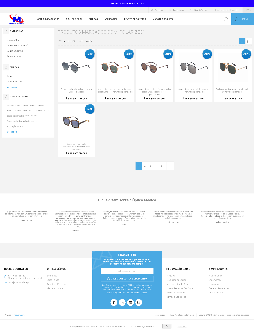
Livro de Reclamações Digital (179, 288)
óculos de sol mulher (15, 116)
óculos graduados (14, 121)
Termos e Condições (176, 297)
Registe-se (159, 10)
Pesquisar (171, 276)
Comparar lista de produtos (228, 10)
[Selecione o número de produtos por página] (62, 41)
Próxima (170, 166)
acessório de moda (14, 105)
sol (32, 121)
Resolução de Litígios (176, 280)
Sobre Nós (52, 276)
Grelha (242, 41)
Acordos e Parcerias (57, 284)
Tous (9, 76)
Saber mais (182, 327)
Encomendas (215, 280)
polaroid (26, 121)
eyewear (41, 105)
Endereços (214, 284)
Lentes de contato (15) (17, 45)
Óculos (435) (13, 40)
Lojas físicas (53, 280)
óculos (31, 110)
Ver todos (12, 87)
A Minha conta (215, 276)
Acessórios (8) (14, 56)
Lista (249, 41)
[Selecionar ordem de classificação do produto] (94, 41)
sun (37, 121)
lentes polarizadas (14, 110)
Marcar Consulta (55, 288)
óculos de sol (42, 110)
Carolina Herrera (14, 81)
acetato (25, 105)
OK (167, 326)
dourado (33, 105)
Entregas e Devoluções (177, 284)
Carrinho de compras (219, 288)
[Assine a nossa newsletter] (127, 271)
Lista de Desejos (216, 292)
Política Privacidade (175, 292)
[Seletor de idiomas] (248, 10)
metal (25, 110)
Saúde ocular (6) (15, 51)
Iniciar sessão (178, 10)
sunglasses (15, 126)
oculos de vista (31, 116)
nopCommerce (19, 315)
